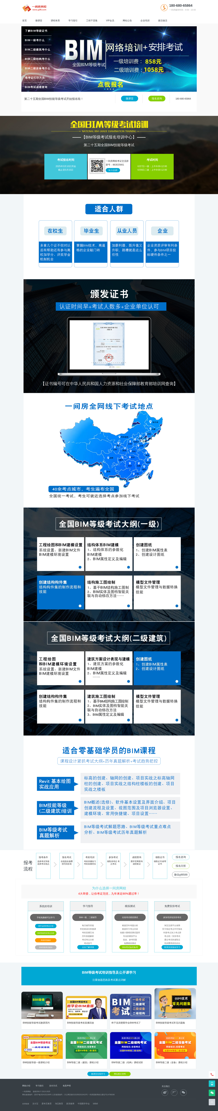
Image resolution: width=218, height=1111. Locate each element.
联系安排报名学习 (172, 947)
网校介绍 (26, 1086)
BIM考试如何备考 (130, 947)
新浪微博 (70, 1103)
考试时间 (152, 159)
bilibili (95, 1103)
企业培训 (145, 20)
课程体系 (55, 20)
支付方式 (53, 1086)
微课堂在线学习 (98, 1074)
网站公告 (127, 20)
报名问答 (181, 865)
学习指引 (73, 20)
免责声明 (67, 1086)
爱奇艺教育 (47, 1103)
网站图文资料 (120, 1074)
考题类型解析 (46, 940)
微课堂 (38, 20)
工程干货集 (92, 20)
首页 (24, 20)
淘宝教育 (59, 1103)
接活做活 (162, 20)
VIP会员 (110, 20)
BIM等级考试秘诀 (45, 947)
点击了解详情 (88, 947)
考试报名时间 (65, 159)
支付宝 (35, 1103)
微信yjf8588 (180, 874)
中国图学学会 (84, 1103)
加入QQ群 (112, 170)
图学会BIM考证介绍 (45, 926)
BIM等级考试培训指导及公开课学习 (109, 972)
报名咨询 (157, 98)
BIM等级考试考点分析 (45, 933)
